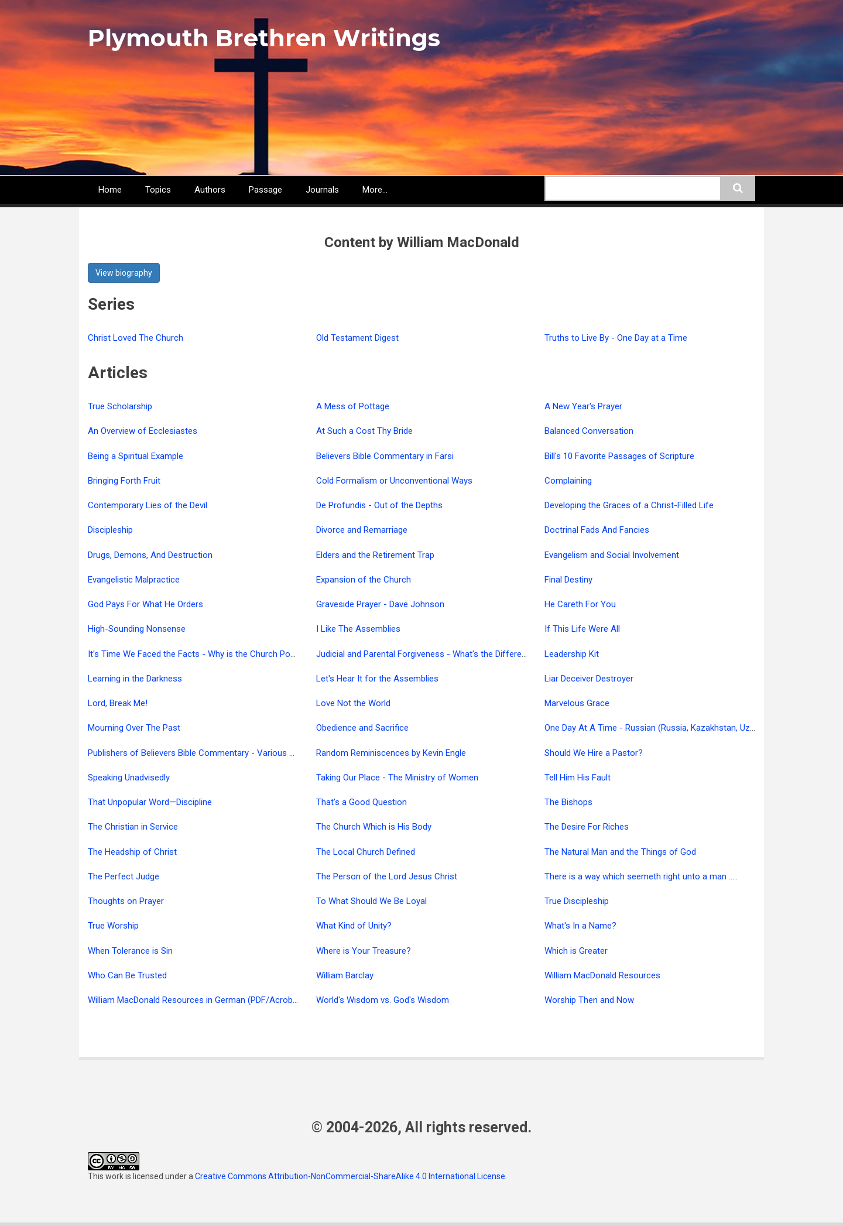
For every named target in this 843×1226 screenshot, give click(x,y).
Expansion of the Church (363, 579)
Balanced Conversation (588, 431)
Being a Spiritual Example (135, 456)
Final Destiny (568, 579)
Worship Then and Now (589, 1000)
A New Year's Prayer (583, 406)
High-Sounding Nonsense (137, 629)
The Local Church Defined (365, 852)
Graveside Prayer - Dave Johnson (380, 604)
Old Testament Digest (357, 338)
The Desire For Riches (586, 826)
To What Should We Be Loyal (371, 901)
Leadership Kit (571, 654)
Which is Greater (576, 951)
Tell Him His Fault (577, 777)
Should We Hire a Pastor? (593, 753)
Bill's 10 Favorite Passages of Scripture (619, 456)
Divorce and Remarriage (361, 530)
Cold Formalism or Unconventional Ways (394, 480)
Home (110, 189)
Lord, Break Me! (118, 703)
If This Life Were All (582, 629)
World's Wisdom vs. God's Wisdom (382, 1000)
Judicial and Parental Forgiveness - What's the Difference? (428, 654)
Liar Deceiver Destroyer (588, 678)
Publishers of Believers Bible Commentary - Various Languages (209, 753)
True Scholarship (120, 406)
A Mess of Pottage (352, 406)
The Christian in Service (133, 826)
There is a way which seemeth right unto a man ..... (641, 876)
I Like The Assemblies (358, 629)
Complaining (568, 480)
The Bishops (568, 802)
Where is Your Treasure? (363, 951)
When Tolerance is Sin (130, 951)
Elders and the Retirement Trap (375, 555)
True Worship (113, 925)
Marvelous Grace (576, 703)
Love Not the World (353, 703)
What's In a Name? (580, 925)
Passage (265, 189)
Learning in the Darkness (135, 678)
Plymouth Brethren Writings (264, 37)
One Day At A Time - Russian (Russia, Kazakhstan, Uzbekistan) (664, 727)
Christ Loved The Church (135, 338)
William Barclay (344, 975)
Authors (209, 189)
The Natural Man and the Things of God (620, 852)
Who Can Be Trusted (127, 975)
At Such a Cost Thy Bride (364, 431)
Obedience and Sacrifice (362, 727)
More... (375, 189)
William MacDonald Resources (602, 975)
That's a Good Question (361, 802)
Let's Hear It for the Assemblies (377, 678)
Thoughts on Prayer (126, 901)
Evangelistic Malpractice (134, 579)
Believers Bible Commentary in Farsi (385, 456)
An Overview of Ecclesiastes (142, 431)
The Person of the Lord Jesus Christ (386, 876)
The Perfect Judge (123, 876)
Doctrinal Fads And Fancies (596, 530)
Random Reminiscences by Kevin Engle (391, 753)
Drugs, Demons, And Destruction (150, 555)
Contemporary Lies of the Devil (147, 505)
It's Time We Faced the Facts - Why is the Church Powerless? (206, 654)
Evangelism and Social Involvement (611, 555)
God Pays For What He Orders (145, 604)
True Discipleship (576, 901)
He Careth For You (580, 604)
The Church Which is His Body (373, 826)
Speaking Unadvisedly (129, 777)
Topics (158, 189)
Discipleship (110, 530)
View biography (123, 273)
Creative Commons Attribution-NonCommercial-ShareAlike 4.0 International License (350, 1176)
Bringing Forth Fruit (124, 480)
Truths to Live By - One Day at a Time (615, 338)
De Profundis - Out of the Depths (379, 505)
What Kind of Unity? (354, 925)
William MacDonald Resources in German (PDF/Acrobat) (195, 1000)
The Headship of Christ (132, 852)
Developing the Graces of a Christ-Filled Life (629, 505)
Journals (322, 189)
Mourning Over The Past (134, 727)
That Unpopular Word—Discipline (150, 802)
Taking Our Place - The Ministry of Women (397, 777)
